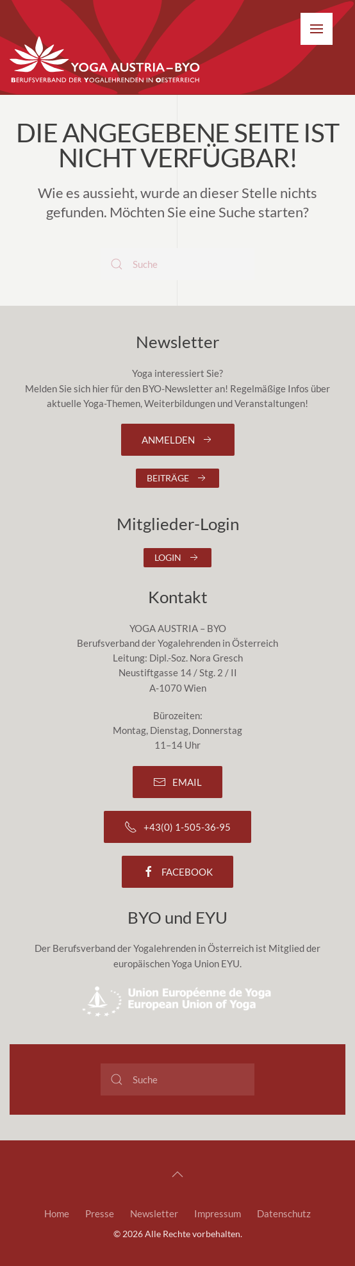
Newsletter (154, 1213)
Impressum (217, 1213)
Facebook (177, 871)
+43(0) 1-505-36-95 (177, 826)
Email (177, 782)
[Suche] (177, 264)
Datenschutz (284, 1213)
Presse (99, 1213)
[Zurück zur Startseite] (106, 60)
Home (56, 1213)
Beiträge (177, 478)
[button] (317, 29)
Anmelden (178, 439)
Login (177, 557)
